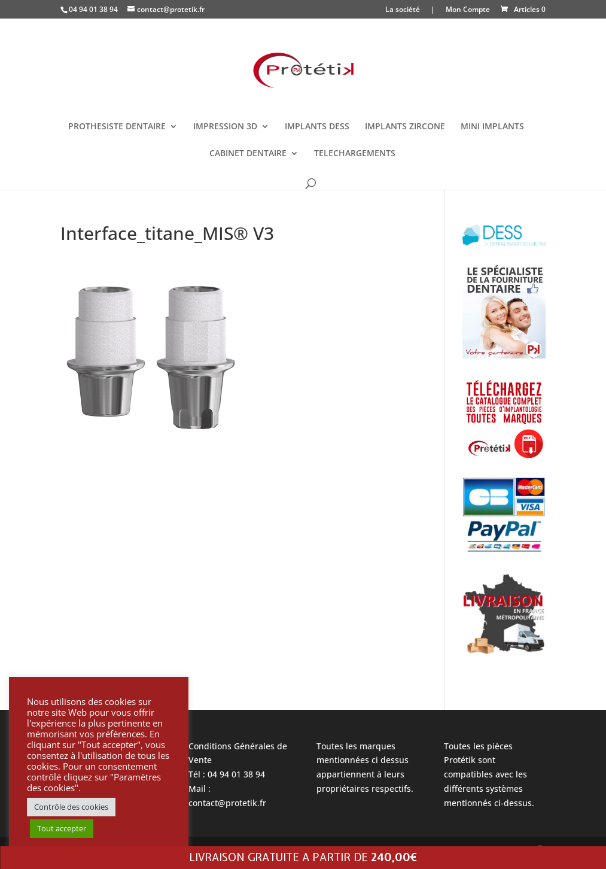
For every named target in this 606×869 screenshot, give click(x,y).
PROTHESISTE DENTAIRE (117, 127)
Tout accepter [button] (61, 828)
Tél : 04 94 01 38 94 (226, 774)
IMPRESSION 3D (225, 127)
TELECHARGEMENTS (354, 154)
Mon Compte (468, 10)
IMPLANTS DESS (317, 127)
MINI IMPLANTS (492, 127)
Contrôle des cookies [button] (71, 806)
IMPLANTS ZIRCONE (405, 127)
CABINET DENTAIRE (248, 154)
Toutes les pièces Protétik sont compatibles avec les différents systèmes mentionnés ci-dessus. (489, 774)
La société (402, 10)
